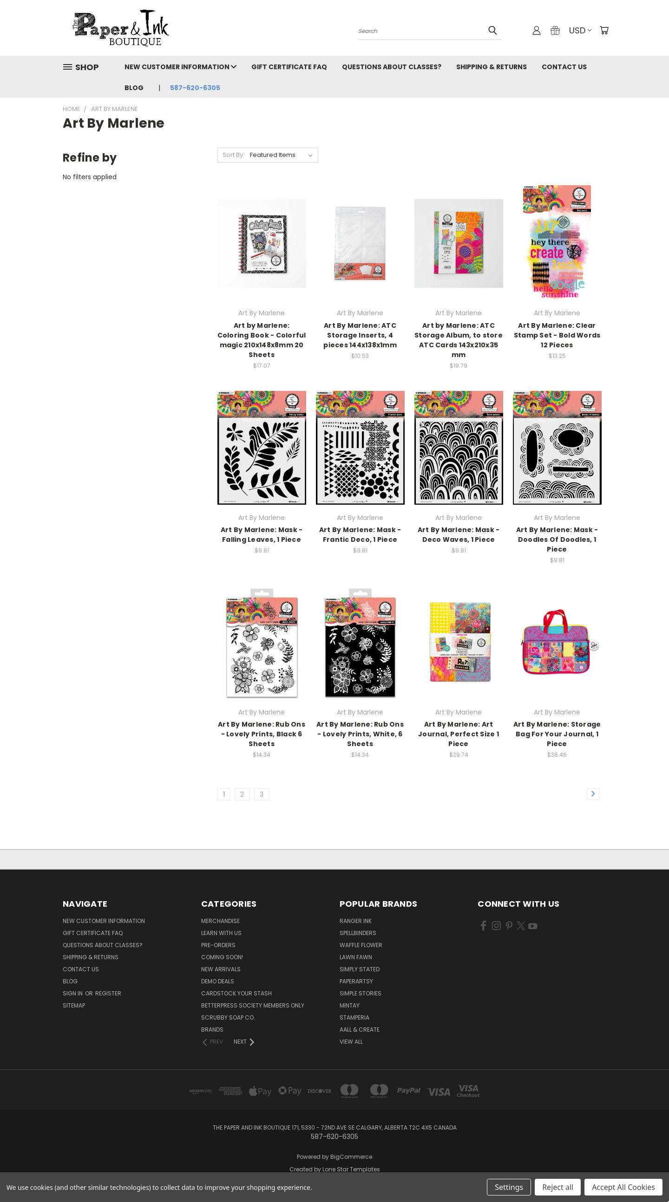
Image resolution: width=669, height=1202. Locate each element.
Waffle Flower (361, 945)
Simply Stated (360, 969)
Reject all (557, 1187)
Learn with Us (221, 933)
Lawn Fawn (356, 957)
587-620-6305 (195, 87)
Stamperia (354, 1017)
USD (580, 30)
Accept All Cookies (623, 1187)
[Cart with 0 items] (604, 30)
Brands (212, 1029)
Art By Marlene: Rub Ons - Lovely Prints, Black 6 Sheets (261, 734)
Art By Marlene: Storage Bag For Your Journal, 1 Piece (557, 734)
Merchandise (220, 921)
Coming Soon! (222, 957)
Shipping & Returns (491, 66)
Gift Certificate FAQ (289, 66)
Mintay (350, 1005)
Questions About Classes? (391, 66)
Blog (134, 87)
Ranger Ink (356, 921)
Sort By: (233, 154)
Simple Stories (360, 993)
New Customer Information (180, 66)
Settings (509, 1187)
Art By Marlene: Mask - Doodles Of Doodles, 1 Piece (557, 539)
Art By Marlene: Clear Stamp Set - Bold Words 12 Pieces (557, 335)
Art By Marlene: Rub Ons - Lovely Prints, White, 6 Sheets (360, 734)
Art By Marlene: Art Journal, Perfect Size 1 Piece (458, 734)
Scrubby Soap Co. (228, 1017)
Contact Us (564, 66)
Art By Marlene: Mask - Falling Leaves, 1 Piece (262, 534)
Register (108, 993)
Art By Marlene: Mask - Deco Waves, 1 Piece (459, 534)
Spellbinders (358, 933)
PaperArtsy (356, 981)
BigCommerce (351, 1157)
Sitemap (74, 1005)
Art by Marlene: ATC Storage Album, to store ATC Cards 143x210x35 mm (458, 340)
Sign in (73, 993)
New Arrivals (221, 969)
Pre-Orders (218, 945)
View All (351, 1042)
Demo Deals (217, 981)
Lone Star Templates (351, 1169)
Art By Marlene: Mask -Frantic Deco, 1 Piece (360, 534)
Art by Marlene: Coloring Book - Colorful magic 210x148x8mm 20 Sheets (261, 340)
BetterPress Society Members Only (252, 1005)
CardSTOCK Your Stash (236, 993)
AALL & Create (360, 1029)
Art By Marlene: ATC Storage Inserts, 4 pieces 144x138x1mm (360, 335)
